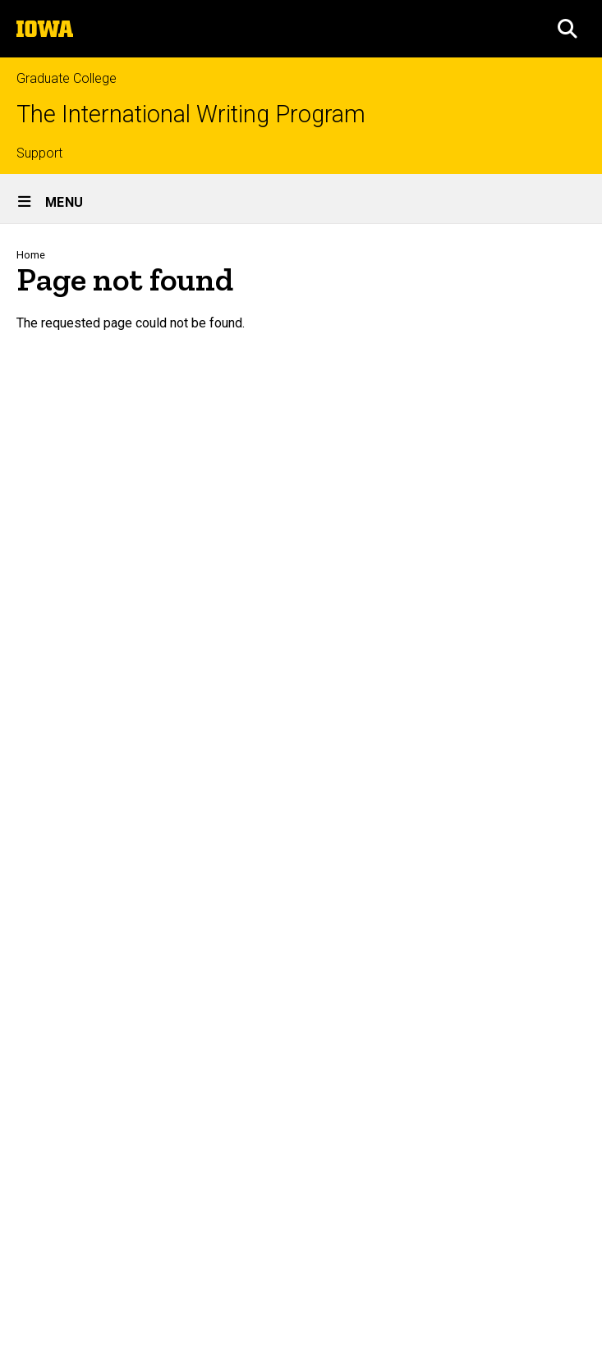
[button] (567, 28)
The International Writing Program (190, 114)
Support (39, 153)
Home (30, 255)
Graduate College (66, 78)
